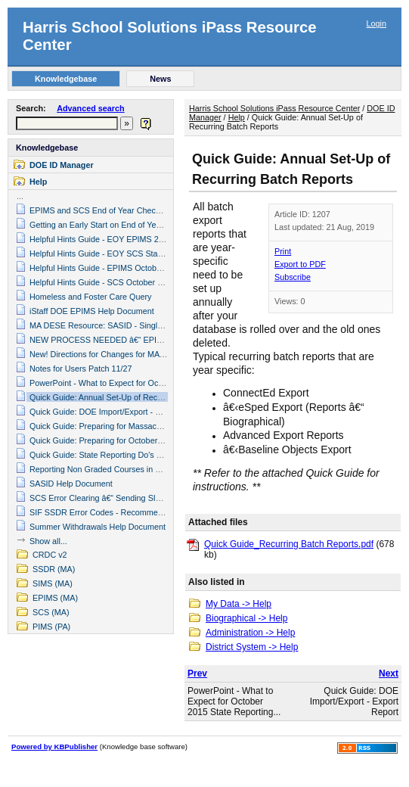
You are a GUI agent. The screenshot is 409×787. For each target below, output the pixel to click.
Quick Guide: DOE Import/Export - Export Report (117, 411)
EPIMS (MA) (55, 597)
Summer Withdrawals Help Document (97, 526)
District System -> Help (252, 647)
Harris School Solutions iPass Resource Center (274, 108)
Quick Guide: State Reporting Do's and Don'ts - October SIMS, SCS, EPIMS (167, 454)
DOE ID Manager (61, 165)
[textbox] (67, 123)
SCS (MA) (51, 612)
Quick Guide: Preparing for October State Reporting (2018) (135, 440)
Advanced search (90, 108)
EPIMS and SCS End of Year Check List (102, 210)
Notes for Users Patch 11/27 (80, 368)
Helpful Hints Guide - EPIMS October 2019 (106, 267)
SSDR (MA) (54, 569)
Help (38, 181)
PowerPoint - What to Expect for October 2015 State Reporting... (233, 701)
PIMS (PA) (51, 626)
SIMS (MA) (53, 583)
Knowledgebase (47, 147)
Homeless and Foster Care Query (90, 296)
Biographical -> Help (246, 618)
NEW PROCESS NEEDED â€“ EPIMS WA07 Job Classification (144, 339)
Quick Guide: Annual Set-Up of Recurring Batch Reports (130, 397)
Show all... (48, 541)
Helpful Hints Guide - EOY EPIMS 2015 (100, 239)
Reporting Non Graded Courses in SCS (100, 469)
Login (376, 23)
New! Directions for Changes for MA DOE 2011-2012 (125, 354)
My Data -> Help (238, 604)
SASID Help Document (71, 483)
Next (388, 673)
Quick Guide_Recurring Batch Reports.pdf (288, 544)
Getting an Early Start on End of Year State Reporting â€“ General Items (159, 224)
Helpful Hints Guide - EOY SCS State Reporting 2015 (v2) (134, 253)
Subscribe (292, 277)
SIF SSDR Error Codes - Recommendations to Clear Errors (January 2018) (165, 512)
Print (282, 251)
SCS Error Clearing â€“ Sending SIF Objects (110, 497)
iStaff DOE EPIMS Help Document (91, 311)
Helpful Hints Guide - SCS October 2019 (102, 282)
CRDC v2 (50, 554)
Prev (197, 673)
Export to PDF (300, 264)
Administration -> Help (250, 632)
